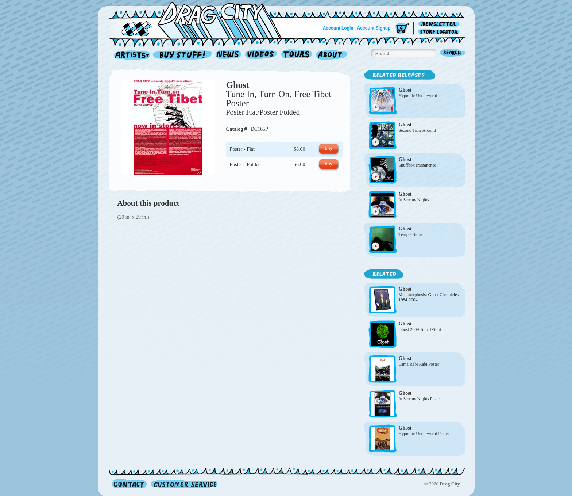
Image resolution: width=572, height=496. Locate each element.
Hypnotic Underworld (418, 95)
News (228, 55)
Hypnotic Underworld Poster (424, 433)
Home (200, 19)
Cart (402, 29)
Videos (261, 55)
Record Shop (183, 55)
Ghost (238, 85)
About (331, 55)
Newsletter (440, 24)
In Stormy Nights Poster (420, 398)
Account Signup (374, 28)
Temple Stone (411, 234)
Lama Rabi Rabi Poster (419, 364)
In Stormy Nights (414, 199)
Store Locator (440, 32)
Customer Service (183, 483)
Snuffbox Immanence (417, 165)
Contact (129, 483)
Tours (296, 55)
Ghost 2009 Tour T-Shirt (420, 329)
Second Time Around (417, 130)
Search (452, 53)
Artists (130, 55)
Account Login (338, 28)
